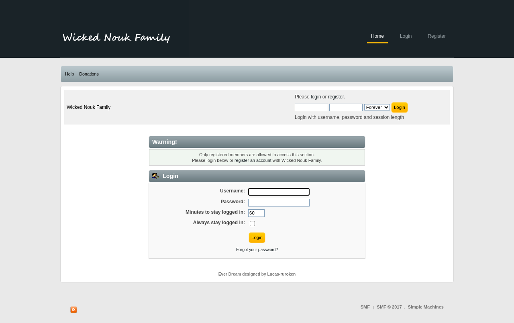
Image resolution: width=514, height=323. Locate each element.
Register (437, 36)
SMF (365, 307)
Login (406, 36)
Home (377, 36)
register (336, 97)
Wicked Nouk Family (88, 107)
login (316, 97)
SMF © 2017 (389, 307)
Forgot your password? (257, 249)
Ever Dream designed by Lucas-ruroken (257, 274)
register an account (253, 160)
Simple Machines (426, 307)
